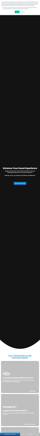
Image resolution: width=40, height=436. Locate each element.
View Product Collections (10, 434)
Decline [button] (22, 11)
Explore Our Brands (20, 183)
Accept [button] (17, 11)
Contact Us (30, 434)
